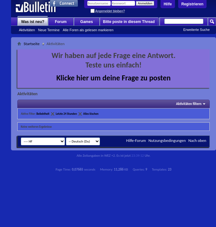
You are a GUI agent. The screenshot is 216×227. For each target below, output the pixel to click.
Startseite (32, 43)
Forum (61, 22)
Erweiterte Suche (196, 30)
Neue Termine (49, 30)
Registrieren (192, 4)
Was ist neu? (32, 22)
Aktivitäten (27, 30)
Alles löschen (91, 113)
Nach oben (197, 140)
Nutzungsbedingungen (167, 140)
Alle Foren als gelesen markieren (88, 30)
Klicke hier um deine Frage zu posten (113, 77)
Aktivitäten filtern (188, 104)
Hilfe (168, 4)
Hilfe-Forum (136, 140)
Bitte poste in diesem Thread (129, 22)
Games (86, 22)
